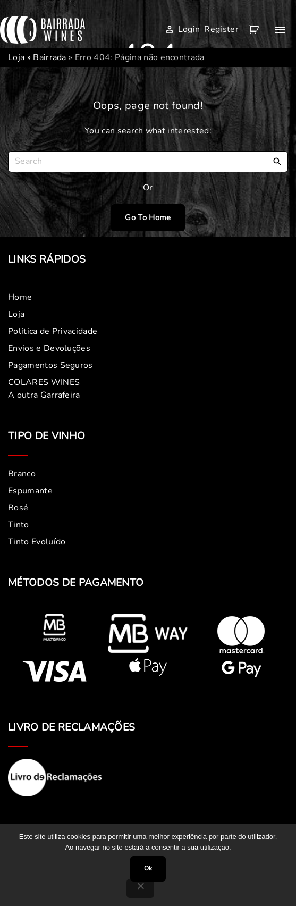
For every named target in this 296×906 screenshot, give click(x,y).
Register (221, 29)
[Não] (140, 888)
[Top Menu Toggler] (280, 29)
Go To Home (148, 217)
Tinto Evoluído (36, 542)
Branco (22, 474)
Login (189, 29)
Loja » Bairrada (37, 57)
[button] (255, 30)
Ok (148, 868)
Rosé (18, 508)
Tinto (18, 525)
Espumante (30, 491)
